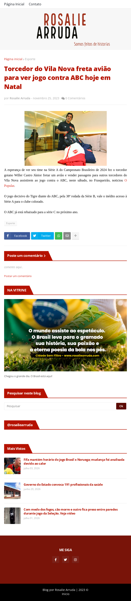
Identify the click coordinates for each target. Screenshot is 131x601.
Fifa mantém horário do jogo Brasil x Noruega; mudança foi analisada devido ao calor (74, 462)
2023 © (83, 590)
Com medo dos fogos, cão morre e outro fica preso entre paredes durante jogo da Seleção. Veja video (70, 511)
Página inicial (13, 59)
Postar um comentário (18, 276)
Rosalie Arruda (65, 590)
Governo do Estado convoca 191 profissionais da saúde (63, 484)
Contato (35, 4)
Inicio (65, 594)
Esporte (30, 59)
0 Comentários (75, 98)
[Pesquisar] (60, 406)
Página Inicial (14, 4)
